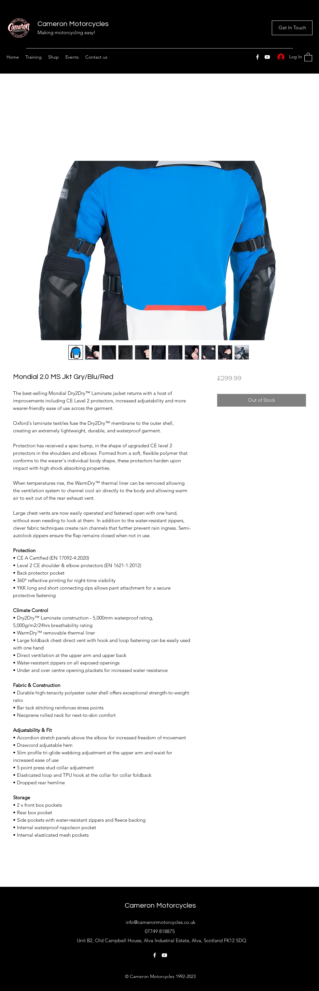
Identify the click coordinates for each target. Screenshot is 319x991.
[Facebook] (257, 57)
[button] (308, 57)
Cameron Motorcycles (73, 24)
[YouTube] (267, 57)
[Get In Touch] (292, 28)
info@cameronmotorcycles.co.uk (160, 922)
